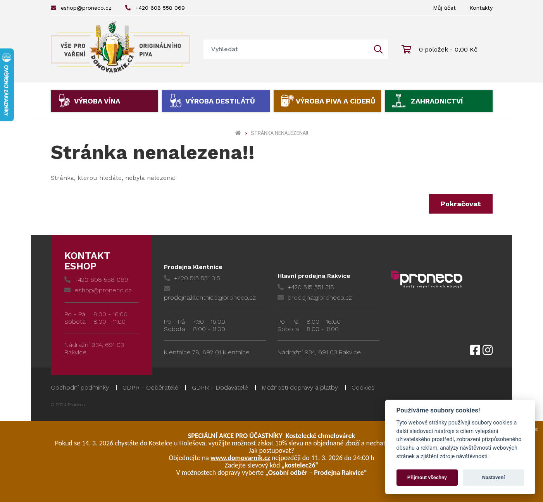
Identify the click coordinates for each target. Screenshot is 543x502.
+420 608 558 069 (155, 8)
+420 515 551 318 (306, 287)
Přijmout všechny (427, 477)
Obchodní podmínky (80, 387)
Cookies (363, 387)
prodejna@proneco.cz (315, 297)
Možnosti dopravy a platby (300, 387)
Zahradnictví (437, 101)
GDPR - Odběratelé (150, 387)
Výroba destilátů (220, 101)
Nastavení (493, 477)
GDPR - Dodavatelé (220, 387)
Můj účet (444, 8)
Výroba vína (97, 101)
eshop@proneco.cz (81, 8)
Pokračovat (461, 204)
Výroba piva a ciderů (336, 101)
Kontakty (481, 8)
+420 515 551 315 (192, 278)
